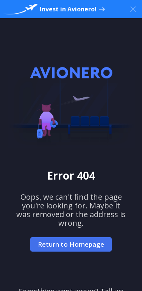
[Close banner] (132, 9)
